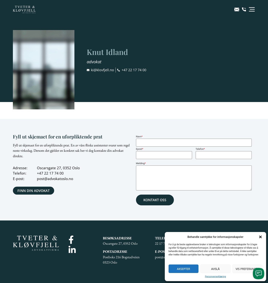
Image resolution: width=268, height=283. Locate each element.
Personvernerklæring (215, 276)
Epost (139, 149)
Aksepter (183, 269)
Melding (141, 163)
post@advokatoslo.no (55, 178)
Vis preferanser (247, 269)
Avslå (215, 269)
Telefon (200, 149)
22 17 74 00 (54, 173)
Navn (139, 136)
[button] (260, 237)
